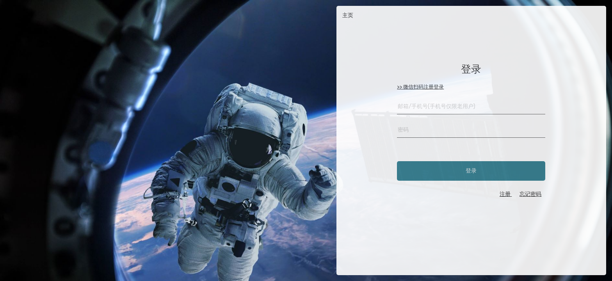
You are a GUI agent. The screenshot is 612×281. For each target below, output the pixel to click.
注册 (506, 194)
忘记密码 (530, 194)
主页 (347, 15)
